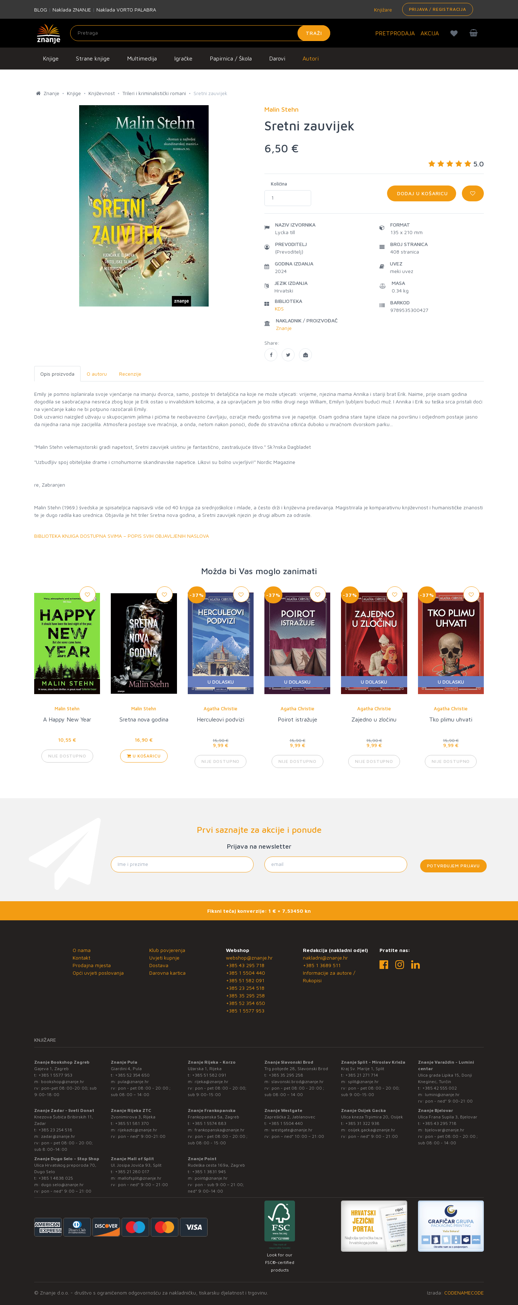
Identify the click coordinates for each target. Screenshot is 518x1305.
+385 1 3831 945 (209, 1171)
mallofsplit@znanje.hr (140, 1178)
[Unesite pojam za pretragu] (200, 33)
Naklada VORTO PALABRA (126, 9)
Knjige (51, 58)
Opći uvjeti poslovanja (98, 973)
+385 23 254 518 (245, 988)
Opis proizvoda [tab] (57, 374)
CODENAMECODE (464, 1293)
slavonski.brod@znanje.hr (297, 1081)
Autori (311, 58)
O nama (82, 950)
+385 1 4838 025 (55, 1178)
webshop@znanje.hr (249, 958)
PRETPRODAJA (395, 33)
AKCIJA (430, 33)
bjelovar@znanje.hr (444, 1129)
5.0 (456, 164)
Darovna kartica (167, 973)
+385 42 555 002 (439, 1088)
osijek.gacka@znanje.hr (371, 1129)
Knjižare (382, 9)
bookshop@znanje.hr (62, 1081)
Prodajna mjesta (92, 965)
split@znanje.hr (363, 1081)
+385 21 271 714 (361, 1075)
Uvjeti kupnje (164, 958)
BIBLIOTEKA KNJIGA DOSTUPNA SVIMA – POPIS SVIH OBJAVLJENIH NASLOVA (121, 536)
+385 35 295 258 (245, 995)
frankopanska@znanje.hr (220, 1129)
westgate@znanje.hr (292, 1129)
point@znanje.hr (211, 1178)
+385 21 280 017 (132, 1171)
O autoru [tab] (97, 374)
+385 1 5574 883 (209, 1123)
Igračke (183, 58)
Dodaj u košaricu (421, 193)
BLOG (40, 9)
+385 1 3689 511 (322, 965)
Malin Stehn (67, 708)
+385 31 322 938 (362, 1123)
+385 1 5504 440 (245, 973)
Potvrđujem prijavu (453, 865)
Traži (314, 33)
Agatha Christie (220, 708)
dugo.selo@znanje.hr (62, 1184)
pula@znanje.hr (133, 1081)
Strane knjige (93, 58)
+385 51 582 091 (245, 980)
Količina (279, 184)
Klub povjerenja (167, 950)
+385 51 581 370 (132, 1123)
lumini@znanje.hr (442, 1094)
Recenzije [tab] (130, 374)
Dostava (158, 965)
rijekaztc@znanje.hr (137, 1129)
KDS (279, 308)
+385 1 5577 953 (245, 1010)
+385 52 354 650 (245, 1003)
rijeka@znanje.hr (211, 1081)
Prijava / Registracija (437, 9)
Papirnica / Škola (231, 58)
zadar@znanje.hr (58, 1136)
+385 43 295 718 (245, 965)
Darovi (277, 58)
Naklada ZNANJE (72, 9)
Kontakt (81, 958)
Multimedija (142, 58)
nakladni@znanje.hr (325, 958)
